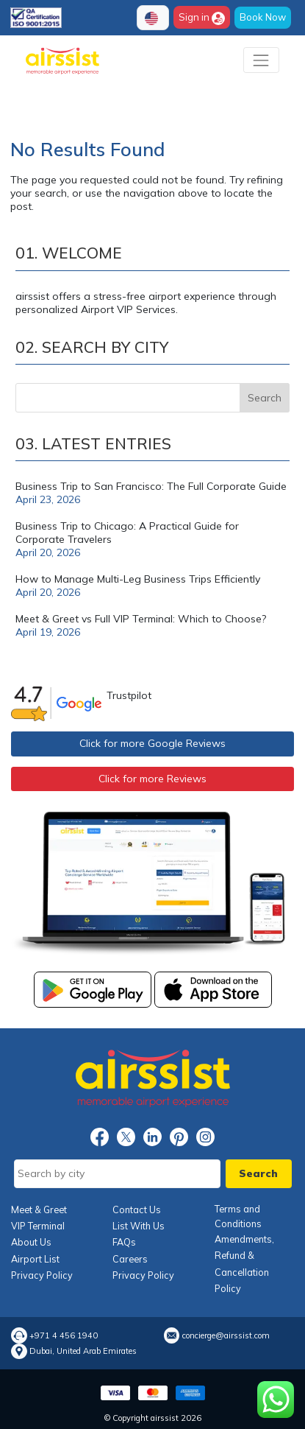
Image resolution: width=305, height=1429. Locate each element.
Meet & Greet (39, 1209)
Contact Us (136, 1209)
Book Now (263, 17)
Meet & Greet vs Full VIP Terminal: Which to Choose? (140, 618)
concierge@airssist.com (226, 1336)
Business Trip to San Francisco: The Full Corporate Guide (151, 486)
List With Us (138, 1226)
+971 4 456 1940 (63, 1336)
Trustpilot (129, 695)
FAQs (124, 1242)
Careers (130, 1259)
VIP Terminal (38, 1226)
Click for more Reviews (152, 778)
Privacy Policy (42, 1275)
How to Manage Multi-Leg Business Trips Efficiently (137, 579)
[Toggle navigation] (261, 60)
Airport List (35, 1259)
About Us (31, 1242)
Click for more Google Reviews (152, 743)
